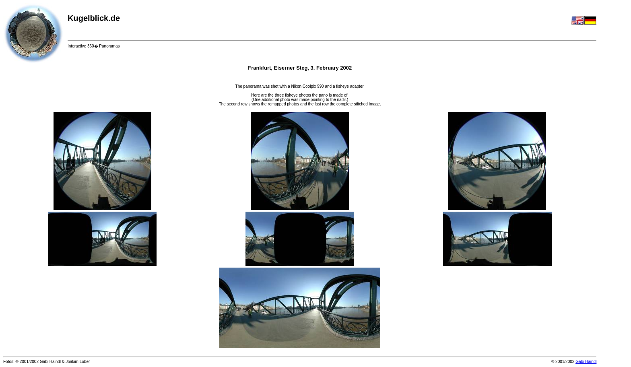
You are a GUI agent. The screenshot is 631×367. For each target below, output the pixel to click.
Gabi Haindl (585, 361)
